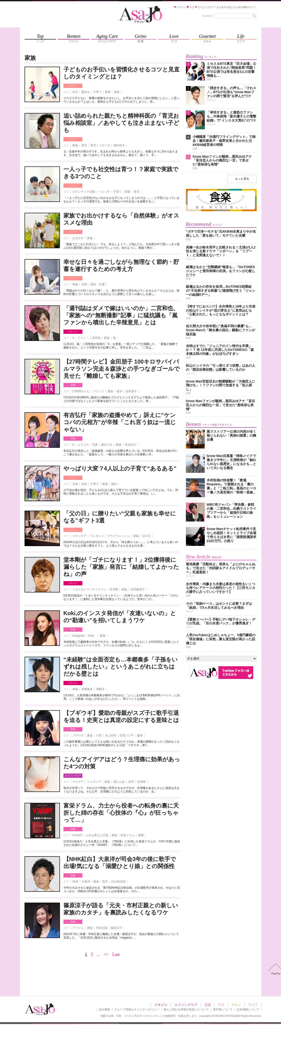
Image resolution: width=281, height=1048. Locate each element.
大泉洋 (86, 881)
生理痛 (141, 781)
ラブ (221, 1005)
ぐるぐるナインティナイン (89, 589)
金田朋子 (131, 391)
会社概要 (104, 1009)
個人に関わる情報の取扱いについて (186, 1009)
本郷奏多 (87, 689)
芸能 (73, 385)
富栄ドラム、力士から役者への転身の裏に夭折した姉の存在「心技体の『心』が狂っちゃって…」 (121, 812)
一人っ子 (104, 191)
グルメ (236, 1005)
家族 (117, 92)
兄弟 (75, 484)
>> (106, 954)
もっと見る (242, 178)
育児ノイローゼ (100, 145)
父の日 (146, 536)
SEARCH (207, 15)
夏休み (85, 92)
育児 (84, 145)
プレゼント (97, 536)
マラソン (98, 391)
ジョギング (94, 781)
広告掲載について (248, 1009)
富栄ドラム (128, 835)
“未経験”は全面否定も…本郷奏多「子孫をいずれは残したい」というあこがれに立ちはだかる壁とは (120, 666)
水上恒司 (110, 735)
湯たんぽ (119, 781)
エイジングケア (73, 775)
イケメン (73, 331)
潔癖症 (100, 689)
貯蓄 (102, 284)
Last (116, 954)
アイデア (78, 781)
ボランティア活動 (83, 191)
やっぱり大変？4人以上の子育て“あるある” (119, 468)
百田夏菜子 (137, 589)
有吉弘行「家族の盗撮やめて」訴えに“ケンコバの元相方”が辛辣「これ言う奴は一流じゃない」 (119, 422)
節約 (93, 284)
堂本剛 (114, 589)
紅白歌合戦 (118, 881)
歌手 (105, 881)
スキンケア (79, 536)
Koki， (92, 635)
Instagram (78, 635)
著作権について (223, 1009)
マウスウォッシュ (118, 536)
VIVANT (77, 835)
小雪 (99, 735)
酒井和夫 (119, 145)
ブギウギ (78, 735)
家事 (108, 92)
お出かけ (78, 238)
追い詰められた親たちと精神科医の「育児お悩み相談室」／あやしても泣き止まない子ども (121, 123)
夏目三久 (107, 444)
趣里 (140, 735)
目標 (84, 284)
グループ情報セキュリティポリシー (136, 1009)
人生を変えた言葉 (97, 835)
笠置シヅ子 (127, 735)
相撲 (141, 835)
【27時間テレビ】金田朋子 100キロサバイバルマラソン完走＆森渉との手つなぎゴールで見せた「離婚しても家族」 (121, 368)
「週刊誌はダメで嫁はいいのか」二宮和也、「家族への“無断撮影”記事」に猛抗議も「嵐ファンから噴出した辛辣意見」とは (121, 315)
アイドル (78, 928)
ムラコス (83, 444)
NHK (75, 881)
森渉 (119, 391)
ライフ (72, 85)
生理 (131, 781)
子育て (97, 92)
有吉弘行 (130, 444)
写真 (95, 444)
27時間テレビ (81, 391)
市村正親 (101, 928)
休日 (75, 92)
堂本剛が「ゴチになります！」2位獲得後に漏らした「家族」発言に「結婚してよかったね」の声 (121, 567)
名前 (84, 484)
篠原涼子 (116, 928)
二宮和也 (95, 337)
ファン (82, 337)
